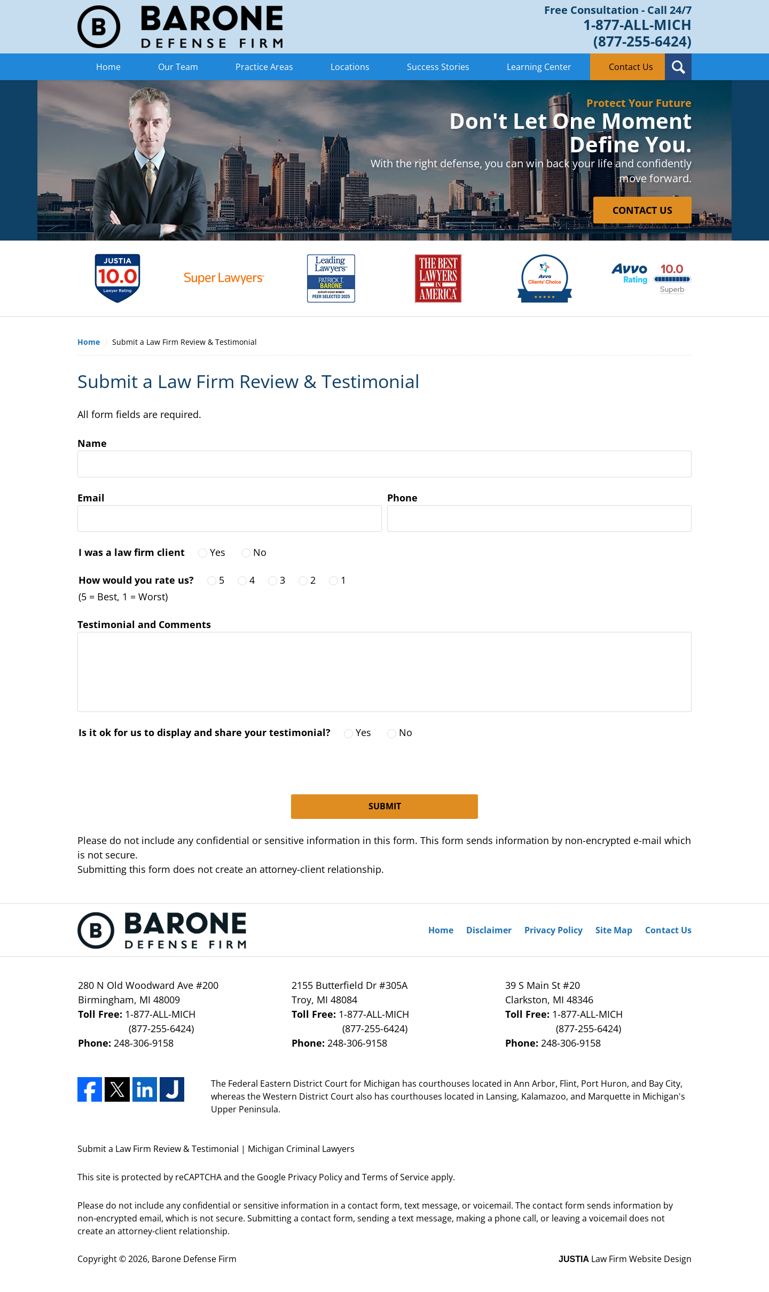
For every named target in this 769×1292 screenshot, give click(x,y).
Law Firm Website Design (625, 1259)
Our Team (178, 67)
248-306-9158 (144, 1042)
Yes (217, 552)
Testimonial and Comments (144, 624)
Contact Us (631, 67)
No (259, 552)
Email (91, 497)
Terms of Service (395, 1177)
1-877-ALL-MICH (171, 1022)
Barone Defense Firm (194, 1259)
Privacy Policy (553, 930)
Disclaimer (489, 930)
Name (92, 443)
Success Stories (438, 67)
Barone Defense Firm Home (180, 26)
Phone (402, 497)
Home (108, 67)
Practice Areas (264, 67)
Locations (350, 67)
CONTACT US (642, 210)
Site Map (613, 930)
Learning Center (539, 67)
